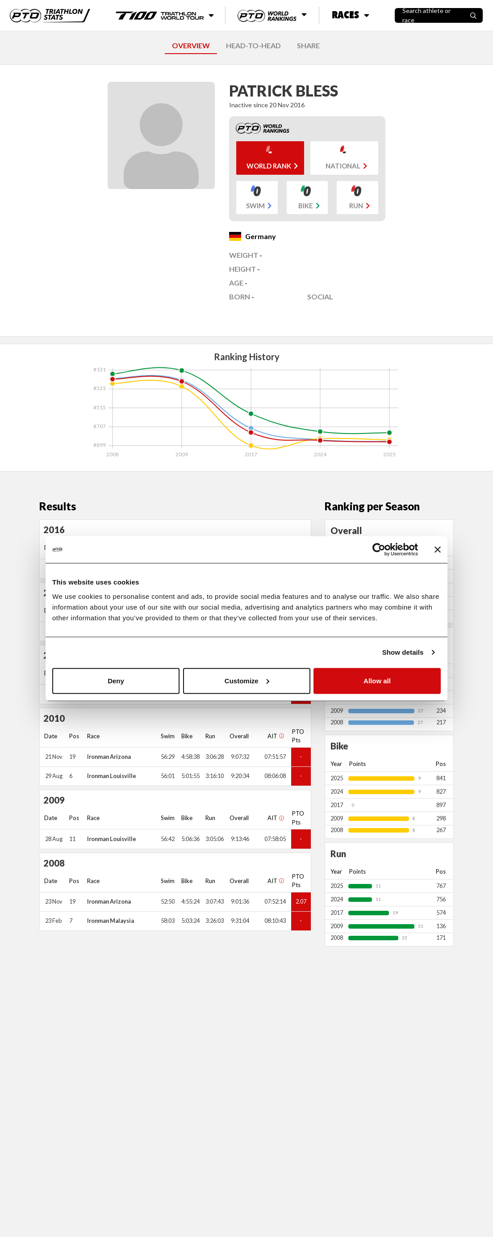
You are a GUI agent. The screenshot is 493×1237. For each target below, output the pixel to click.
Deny (116, 680)
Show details (403, 652)
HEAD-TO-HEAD (253, 45)
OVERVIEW (191, 45)
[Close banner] (438, 550)
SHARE (308, 45)
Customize (247, 680)
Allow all (377, 680)
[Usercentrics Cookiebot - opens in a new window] (379, 549)
